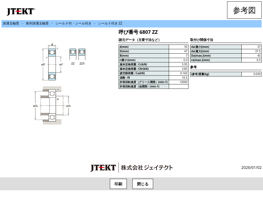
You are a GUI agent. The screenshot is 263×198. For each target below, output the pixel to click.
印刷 (118, 183)
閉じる (142, 183)
